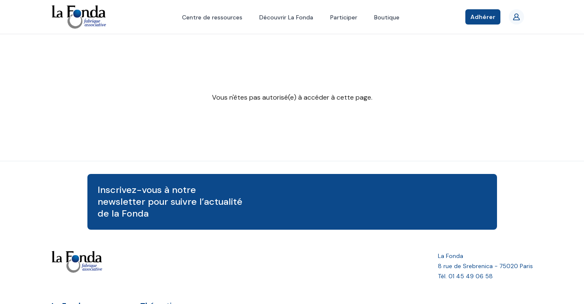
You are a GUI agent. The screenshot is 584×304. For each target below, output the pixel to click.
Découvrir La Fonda (286, 17)
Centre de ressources (212, 17)
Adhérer (482, 17)
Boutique (386, 17)
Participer (343, 17)
